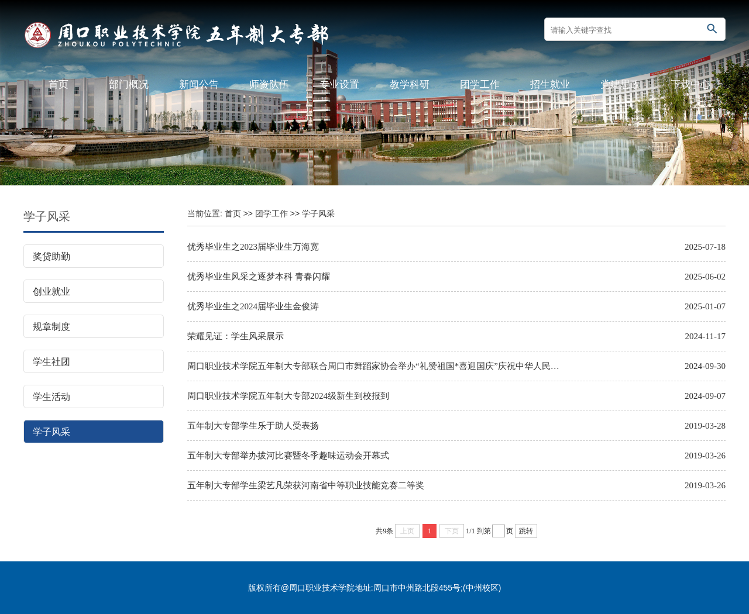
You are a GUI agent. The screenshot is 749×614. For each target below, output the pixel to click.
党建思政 (620, 84)
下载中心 (690, 84)
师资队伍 (269, 84)
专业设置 (339, 84)
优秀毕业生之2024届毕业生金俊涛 (253, 306)
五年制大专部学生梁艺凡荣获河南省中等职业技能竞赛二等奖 (305, 485)
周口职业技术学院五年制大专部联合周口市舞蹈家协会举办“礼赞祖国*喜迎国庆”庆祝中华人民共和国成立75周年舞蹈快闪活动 (374, 366)
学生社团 (51, 362)
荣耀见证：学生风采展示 (235, 336)
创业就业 (51, 291)
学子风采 (51, 432)
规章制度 (51, 327)
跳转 (526, 531)
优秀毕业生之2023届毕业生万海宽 (253, 246)
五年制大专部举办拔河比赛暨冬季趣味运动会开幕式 (288, 455)
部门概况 (129, 84)
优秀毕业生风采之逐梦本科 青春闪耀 (258, 276)
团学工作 (480, 84)
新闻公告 (199, 84)
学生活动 (51, 397)
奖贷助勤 (51, 256)
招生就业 (550, 84)
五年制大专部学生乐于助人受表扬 (253, 425)
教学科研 (410, 84)
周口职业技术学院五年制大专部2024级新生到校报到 (288, 396)
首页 (58, 84)
